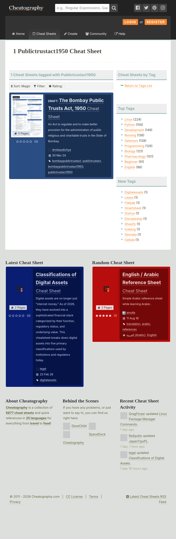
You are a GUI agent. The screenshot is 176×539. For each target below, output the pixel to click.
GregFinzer (137, 414)
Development (134, 130)
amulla (131, 312)
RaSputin (135, 436)
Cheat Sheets (44, 34)
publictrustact (92, 160)
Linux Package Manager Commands (143, 419)
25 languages (36, 418)
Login (130, 22)
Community (95, 34)
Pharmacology (135, 156)
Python (130, 125)
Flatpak (130, 203)
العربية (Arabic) (136, 335)
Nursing (130, 135)
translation (133, 324)
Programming (134, 146)
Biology (130, 151)
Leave (129, 197)
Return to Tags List (138, 86)
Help (119, 34)
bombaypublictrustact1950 (65, 166)
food (46, 423)
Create (70, 34)
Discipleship (133, 219)
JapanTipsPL (138, 441)
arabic (146, 324)
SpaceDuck (97, 434)
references (129, 329)
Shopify (130, 224)
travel (34, 423)
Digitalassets (134, 192)
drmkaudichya (61, 149)
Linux (129, 119)
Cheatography (16, 407)
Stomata (131, 234)
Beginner (131, 162)
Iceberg (130, 229)
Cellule (130, 240)
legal (43, 368)
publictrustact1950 (60, 172)
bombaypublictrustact (66, 160)
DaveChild (79, 426)
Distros (130, 213)
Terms (93, 496)
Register (156, 22)
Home (18, 34)
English (130, 167)
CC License (74, 496)
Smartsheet (133, 208)
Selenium (131, 141)
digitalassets (48, 380)
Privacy (15, 502)
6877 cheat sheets (20, 413)
